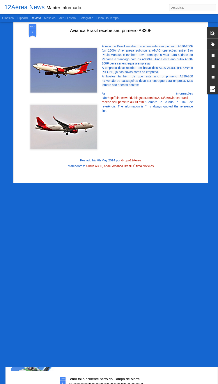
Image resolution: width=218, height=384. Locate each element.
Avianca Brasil (121, 135)
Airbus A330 (93, 135)
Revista (36, 18)
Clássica (8, 18)
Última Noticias (143, 135)
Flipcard (22, 18)
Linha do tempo (107, 18)
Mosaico (49, 18)
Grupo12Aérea (131, 129)
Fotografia (86, 18)
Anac (107, 135)
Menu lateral (67, 18)
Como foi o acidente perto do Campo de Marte (104, 379)
